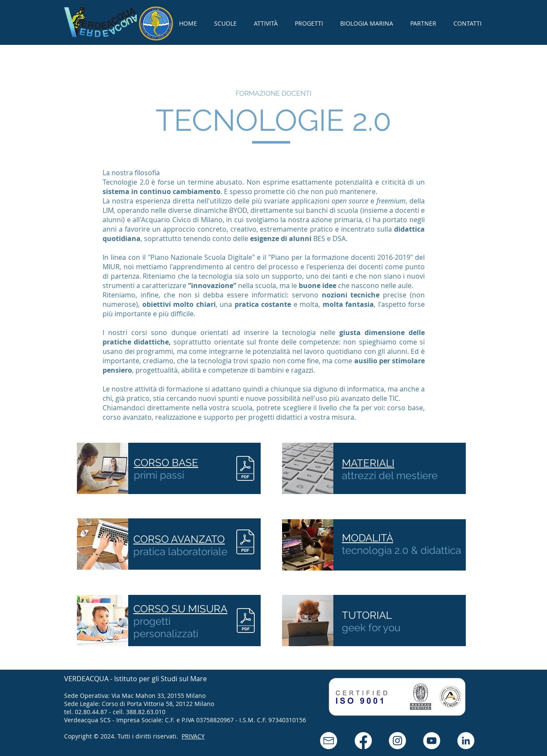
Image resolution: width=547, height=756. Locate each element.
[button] (328, 740)
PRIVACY (193, 736)
